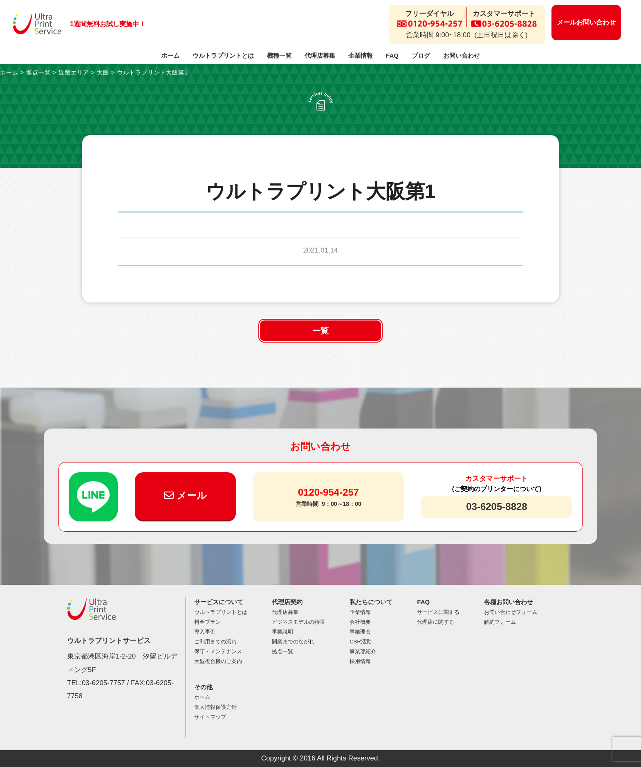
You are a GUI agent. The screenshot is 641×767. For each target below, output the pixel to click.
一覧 (320, 330)
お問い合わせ (461, 55)
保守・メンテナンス (218, 651)
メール (185, 495)
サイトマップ (210, 717)
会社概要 (360, 622)
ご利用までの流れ (215, 641)
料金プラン (207, 622)
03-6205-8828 (496, 506)
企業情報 (360, 55)
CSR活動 (360, 641)
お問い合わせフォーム (510, 612)
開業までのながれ (293, 641)
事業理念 (360, 632)
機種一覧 (279, 55)
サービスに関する (438, 612)
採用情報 (360, 661)
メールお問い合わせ (586, 22)
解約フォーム (500, 622)
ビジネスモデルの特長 (298, 622)
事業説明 (282, 632)
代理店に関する (435, 622)
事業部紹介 (363, 651)
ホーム (170, 55)
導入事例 (204, 632)
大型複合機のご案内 (218, 661)
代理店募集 (320, 55)
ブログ (421, 55)
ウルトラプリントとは (223, 55)
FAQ (392, 55)
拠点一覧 (282, 651)
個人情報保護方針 (215, 707)
